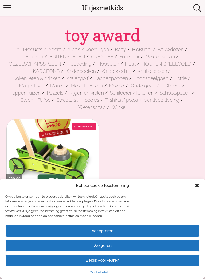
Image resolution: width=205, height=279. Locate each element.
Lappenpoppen (111, 78)
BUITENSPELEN (67, 56)
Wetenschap (92, 107)
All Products (29, 49)
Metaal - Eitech (87, 85)
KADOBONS (46, 71)
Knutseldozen (152, 71)
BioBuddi (142, 49)
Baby (120, 49)
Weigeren (102, 245)
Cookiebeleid (99, 272)
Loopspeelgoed (151, 78)
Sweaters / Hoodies (77, 100)
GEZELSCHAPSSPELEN (35, 64)
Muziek (117, 85)
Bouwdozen (171, 49)
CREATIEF (102, 56)
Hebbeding (79, 64)
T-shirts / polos (121, 100)
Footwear (129, 56)
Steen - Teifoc (35, 100)
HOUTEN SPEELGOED (166, 64)
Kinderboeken (81, 71)
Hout (130, 64)
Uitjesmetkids (102, 8)
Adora (54, 49)
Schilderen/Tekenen (132, 93)
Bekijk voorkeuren (102, 260)
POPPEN (171, 85)
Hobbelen (108, 64)
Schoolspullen (175, 93)
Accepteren (102, 230)
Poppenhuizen (25, 93)
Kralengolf (77, 78)
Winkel (119, 107)
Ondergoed (143, 85)
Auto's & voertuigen (88, 49)
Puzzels (55, 93)
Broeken (34, 56)
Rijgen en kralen (86, 93)
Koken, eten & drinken (36, 78)
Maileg (57, 85)
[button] (197, 185)
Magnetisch (31, 85)
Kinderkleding (117, 71)
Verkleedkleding (161, 100)
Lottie (181, 78)
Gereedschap (160, 56)
